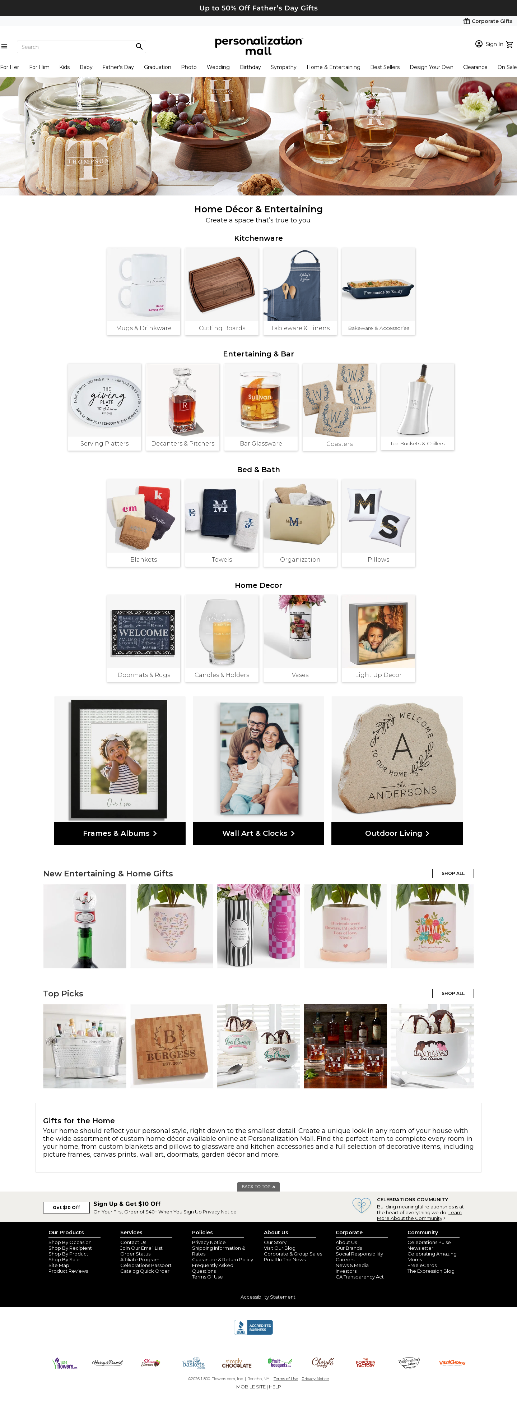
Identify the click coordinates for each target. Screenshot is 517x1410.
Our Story (275, 1242)
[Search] (81, 47)
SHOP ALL (453, 873)
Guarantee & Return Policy (222, 1259)
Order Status (135, 1254)
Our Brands (349, 1248)
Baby (86, 67)
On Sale (507, 67)
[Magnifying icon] (139, 47)
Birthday (250, 67)
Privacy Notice (220, 1212)
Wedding (218, 67)
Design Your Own (431, 67)
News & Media (352, 1265)
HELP (275, 1387)
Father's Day (118, 67)
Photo (189, 67)
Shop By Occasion (70, 1242)
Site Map (58, 1265)
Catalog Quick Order (144, 1271)
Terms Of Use (207, 1277)
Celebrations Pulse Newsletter (429, 1245)
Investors (346, 1271)
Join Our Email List (141, 1248)
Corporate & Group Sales (293, 1254)
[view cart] (510, 43)
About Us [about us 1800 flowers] (346, 1242)
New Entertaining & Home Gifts (108, 874)
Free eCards (422, 1265)
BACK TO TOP (259, 1186)
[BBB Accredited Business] (253, 1333)
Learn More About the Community (419, 1215)
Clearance (475, 67)
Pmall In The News (285, 1259)
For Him (39, 67)
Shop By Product (68, 1254)
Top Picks (63, 994)
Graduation (157, 67)
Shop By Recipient (70, 1248)
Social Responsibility (359, 1254)
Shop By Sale (64, 1259)
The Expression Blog (431, 1271)
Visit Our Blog (279, 1248)
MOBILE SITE (251, 1387)
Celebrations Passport (146, 1265)
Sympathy (284, 67)
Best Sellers (385, 67)
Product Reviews (68, 1271)
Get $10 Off (66, 1207)
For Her (9, 67)
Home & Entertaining (333, 67)
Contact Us (133, 1242)
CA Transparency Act (360, 1277)
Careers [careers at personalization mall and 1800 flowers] (345, 1259)
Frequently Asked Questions (212, 1268)
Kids (64, 67)
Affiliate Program (139, 1259)
